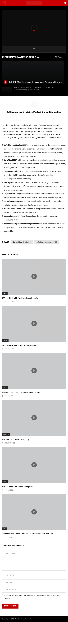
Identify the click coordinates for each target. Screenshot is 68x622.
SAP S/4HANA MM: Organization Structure (19, 345)
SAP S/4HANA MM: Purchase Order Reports (20, 298)
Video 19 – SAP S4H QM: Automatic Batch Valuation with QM (27, 533)
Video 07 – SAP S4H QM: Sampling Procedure (21, 392)
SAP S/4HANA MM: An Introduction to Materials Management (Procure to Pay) (34, 88)
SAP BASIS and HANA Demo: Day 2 (16, 439)
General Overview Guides (22, 242)
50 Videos (59, 57)
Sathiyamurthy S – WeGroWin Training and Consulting (34, 112)
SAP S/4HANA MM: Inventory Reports (17, 486)
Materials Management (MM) (46, 242)
